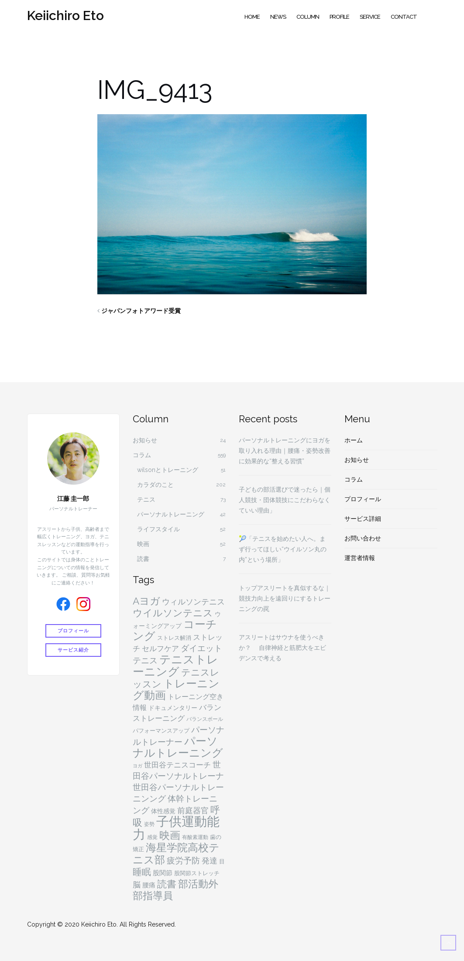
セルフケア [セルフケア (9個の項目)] (160, 648)
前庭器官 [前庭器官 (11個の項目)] (193, 810)
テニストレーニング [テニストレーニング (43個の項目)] (175, 665)
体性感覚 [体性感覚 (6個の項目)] (163, 811)
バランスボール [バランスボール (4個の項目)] (204, 719)
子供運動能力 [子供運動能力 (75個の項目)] (176, 828)
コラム (142, 455)
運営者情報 (359, 557)
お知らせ (145, 440)
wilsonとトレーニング (167, 469)
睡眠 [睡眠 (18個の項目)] (142, 872)
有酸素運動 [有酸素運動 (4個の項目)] (195, 837)
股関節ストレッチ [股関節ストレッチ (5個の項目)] (197, 873)
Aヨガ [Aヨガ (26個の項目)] (146, 601)
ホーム (353, 440)
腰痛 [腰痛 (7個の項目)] (148, 885)
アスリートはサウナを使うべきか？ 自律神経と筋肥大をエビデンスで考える (282, 648)
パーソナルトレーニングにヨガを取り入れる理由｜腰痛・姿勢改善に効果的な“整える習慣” (284, 451)
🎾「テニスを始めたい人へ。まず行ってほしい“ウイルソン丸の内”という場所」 (283, 549)
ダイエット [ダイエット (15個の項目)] (201, 648)
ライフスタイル (158, 529)
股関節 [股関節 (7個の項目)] (162, 873)
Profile (339, 17)
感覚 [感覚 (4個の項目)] (152, 837)
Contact (404, 17)
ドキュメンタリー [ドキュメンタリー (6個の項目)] (172, 707)
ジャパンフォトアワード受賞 (141, 310)
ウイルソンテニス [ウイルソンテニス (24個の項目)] (173, 612)
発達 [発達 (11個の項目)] (209, 860)
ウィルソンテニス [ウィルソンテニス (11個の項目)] (193, 601)
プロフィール (73, 631)
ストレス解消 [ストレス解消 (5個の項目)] (174, 638)
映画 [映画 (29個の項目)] (169, 835)
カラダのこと (155, 484)
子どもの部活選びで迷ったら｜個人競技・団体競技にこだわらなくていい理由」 (284, 500)
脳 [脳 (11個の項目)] (137, 884)
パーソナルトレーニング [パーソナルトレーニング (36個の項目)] (178, 747)
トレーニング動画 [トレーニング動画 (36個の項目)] (176, 689)
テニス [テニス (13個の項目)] (145, 660)
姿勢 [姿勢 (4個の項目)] (149, 824)
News (278, 17)
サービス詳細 (362, 518)
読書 (143, 558)
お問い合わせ (362, 538)
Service (370, 17)
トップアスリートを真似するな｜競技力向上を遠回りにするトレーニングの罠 (284, 598)
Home (252, 17)
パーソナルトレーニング (170, 514)
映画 (143, 543)
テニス (146, 499)
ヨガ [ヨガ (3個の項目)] (137, 765)
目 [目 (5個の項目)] (222, 861)
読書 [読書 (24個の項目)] (166, 884)
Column (307, 17)
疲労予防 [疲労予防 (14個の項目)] (183, 860)
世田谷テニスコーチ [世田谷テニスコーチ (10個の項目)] (177, 765)
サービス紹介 (73, 649)
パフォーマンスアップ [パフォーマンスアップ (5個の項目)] (161, 730)
